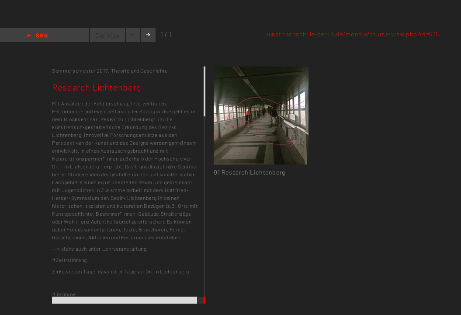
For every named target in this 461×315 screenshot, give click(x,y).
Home (37, 36)
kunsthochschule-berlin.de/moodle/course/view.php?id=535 (352, 34)
